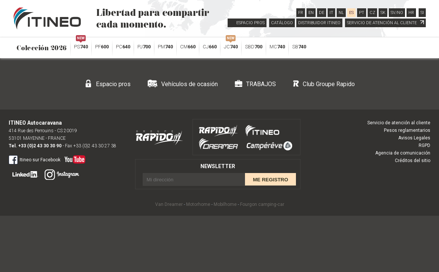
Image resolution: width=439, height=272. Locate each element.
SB (299, 46)
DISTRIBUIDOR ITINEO (319, 22)
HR (411, 12)
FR (300, 12)
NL (341, 12)
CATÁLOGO (282, 22)
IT (331, 12)
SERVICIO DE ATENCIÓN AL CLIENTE (385, 22)
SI (422, 12)
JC (231, 44)
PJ (144, 46)
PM (165, 46)
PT (361, 12)
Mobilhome (225, 204)
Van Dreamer (169, 204)
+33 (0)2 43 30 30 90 (40, 145)
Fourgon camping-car (262, 204)
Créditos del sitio (412, 160)
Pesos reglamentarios (407, 130)
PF (102, 46)
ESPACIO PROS (250, 22)
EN (311, 12)
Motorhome (198, 204)
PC (123, 46)
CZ (372, 12)
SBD (253, 46)
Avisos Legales (414, 138)
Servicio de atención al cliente (398, 122)
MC (277, 46)
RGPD (424, 145)
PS (81, 44)
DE (321, 12)
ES (351, 12)
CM (188, 46)
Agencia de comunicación (402, 153)
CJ (210, 46)
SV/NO (397, 12)
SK (382, 12)
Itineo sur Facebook (34, 159)
